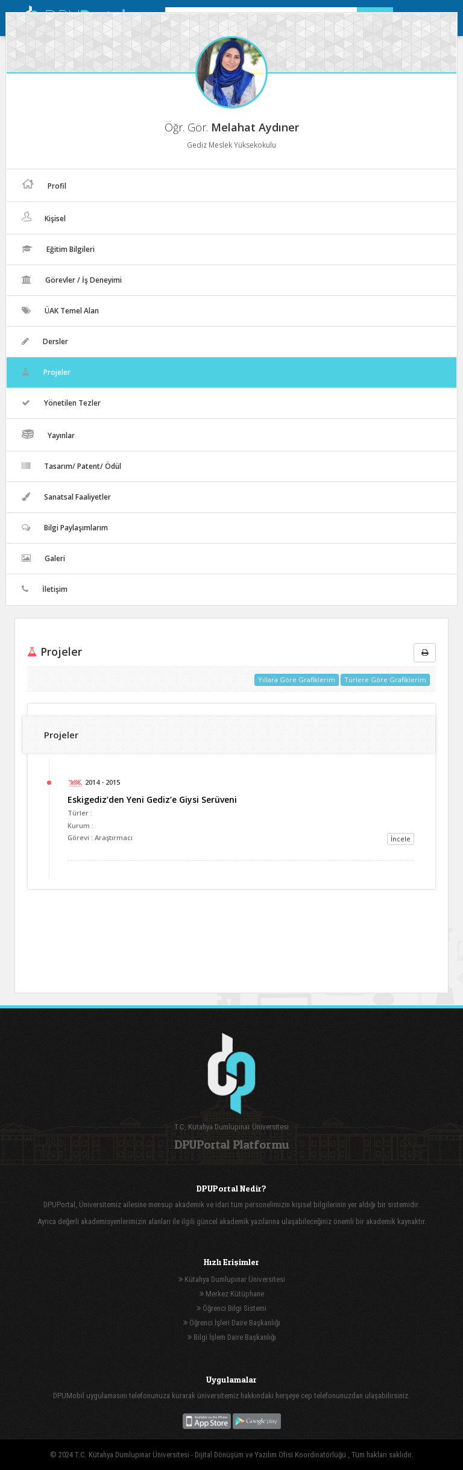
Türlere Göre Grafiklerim (385, 679)
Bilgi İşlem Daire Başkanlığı (231, 1337)
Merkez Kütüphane (232, 1293)
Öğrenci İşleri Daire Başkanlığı (231, 1322)
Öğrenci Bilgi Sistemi (231, 1308)
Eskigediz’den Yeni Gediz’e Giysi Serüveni (152, 799)
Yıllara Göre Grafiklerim (296, 679)
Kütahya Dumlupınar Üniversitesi (231, 1279)
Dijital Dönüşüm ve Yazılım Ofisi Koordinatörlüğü (271, 1454)
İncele (401, 838)
